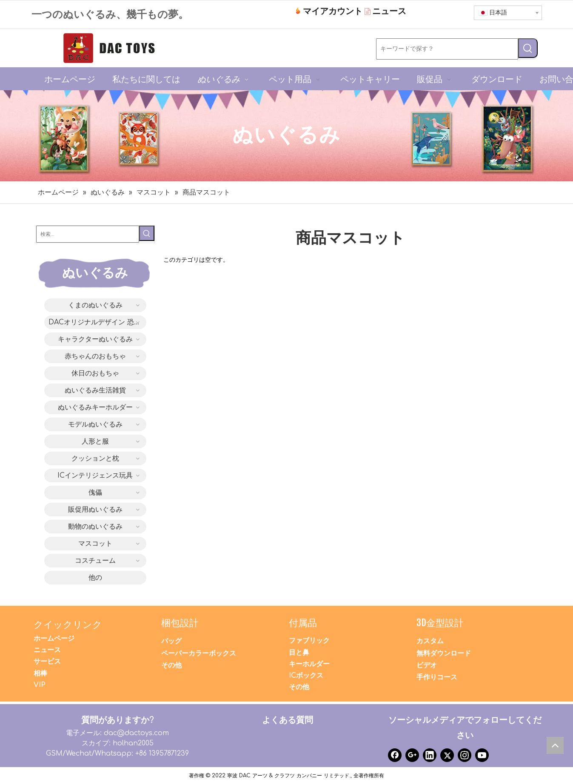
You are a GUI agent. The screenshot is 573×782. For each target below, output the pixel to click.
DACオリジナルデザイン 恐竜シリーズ (97, 322)
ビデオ (426, 665)
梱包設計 (180, 622)
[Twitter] (447, 755)
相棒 (40, 673)
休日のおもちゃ (95, 373)
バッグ (171, 641)
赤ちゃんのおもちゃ (95, 356)
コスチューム (95, 560)
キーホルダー (309, 664)
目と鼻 (299, 652)
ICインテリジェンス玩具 (95, 475)
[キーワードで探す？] (447, 49)
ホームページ (54, 638)
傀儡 (95, 492)
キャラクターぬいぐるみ (95, 339)
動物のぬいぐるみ (95, 526)
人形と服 (95, 441)
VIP (40, 685)
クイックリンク (68, 624)
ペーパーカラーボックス (198, 653)
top (557, 747)
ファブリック (309, 641)
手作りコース (436, 677)
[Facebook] (395, 755)
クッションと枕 (95, 458)
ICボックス (306, 675)
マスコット (95, 543)
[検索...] (87, 234)
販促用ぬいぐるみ (95, 509)
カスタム (430, 641)
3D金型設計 (440, 622)
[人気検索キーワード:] (528, 48)
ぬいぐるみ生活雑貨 (95, 390)
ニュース (47, 650)
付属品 (303, 622)
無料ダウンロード (443, 653)
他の (95, 577)
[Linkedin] (429, 755)
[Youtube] (482, 755)
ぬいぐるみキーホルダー (95, 407)
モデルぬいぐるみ (95, 424)
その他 (171, 665)
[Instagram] (464, 755)
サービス (47, 661)
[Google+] (412, 755)
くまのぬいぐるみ (95, 305)
